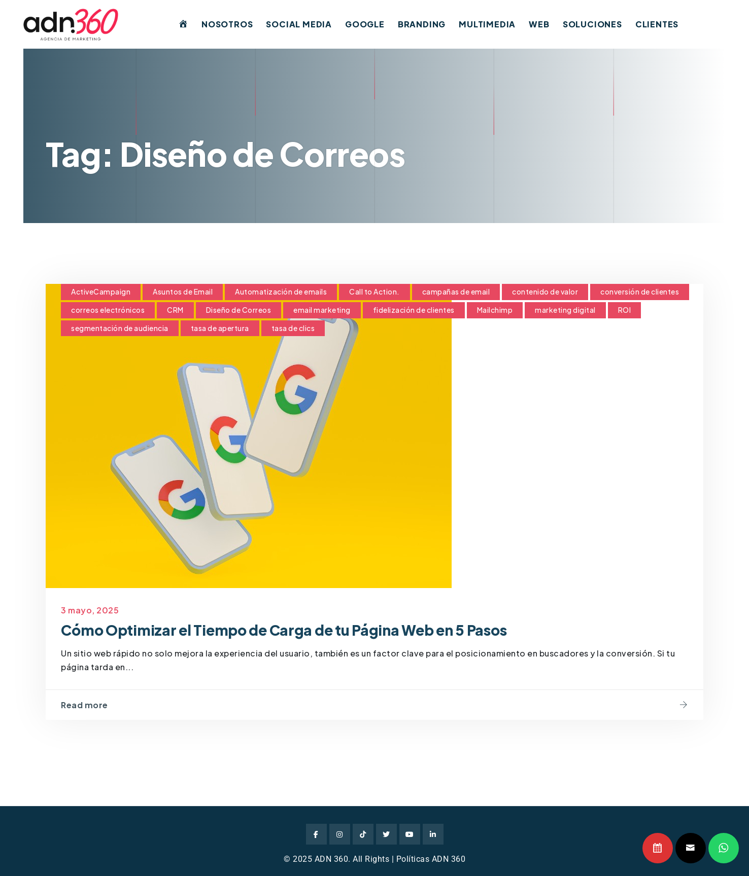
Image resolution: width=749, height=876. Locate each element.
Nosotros (227, 24)
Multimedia (487, 24)
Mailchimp (495, 309)
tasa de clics (293, 328)
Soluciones (592, 24)
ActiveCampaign (100, 291)
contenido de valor (545, 291)
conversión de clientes (639, 291)
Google (365, 24)
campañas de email (456, 291)
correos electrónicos (108, 309)
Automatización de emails (281, 291)
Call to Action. (374, 291)
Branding (422, 24)
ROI (624, 309)
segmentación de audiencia (119, 328)
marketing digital (565, 309)
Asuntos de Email (183, 291)
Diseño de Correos (238, 309)
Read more (84, 705)
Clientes (656, 24)
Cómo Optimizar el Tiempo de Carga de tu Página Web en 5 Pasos (283, 630)
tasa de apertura (220, 328)
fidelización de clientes (414, 309)
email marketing (322, 309)
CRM (175, 309)
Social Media (299, 24)
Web (539, 24)
